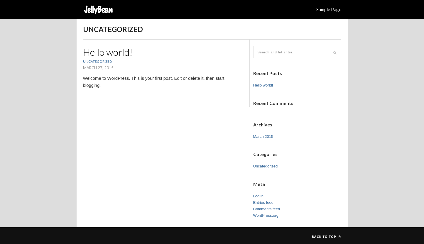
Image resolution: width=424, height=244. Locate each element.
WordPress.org (265, 215)
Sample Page (328, 9)
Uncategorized (97, 61)
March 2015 (263, 136)
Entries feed (263, 202)
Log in (258, 196)
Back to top (326, 236)
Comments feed (266, 209)
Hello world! (108, 52)
